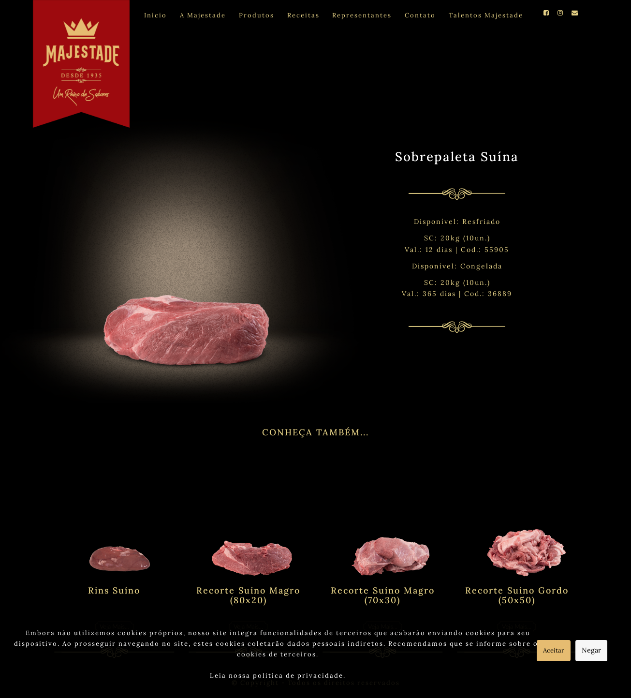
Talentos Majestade (486, 15)
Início (155, 15)
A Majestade (203, 15)
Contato (420, 15)
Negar (591, 650)
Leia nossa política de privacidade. (278, 675)
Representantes (362, 15)
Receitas (303, 15)
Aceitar (553, 650)
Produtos (256, 15)
